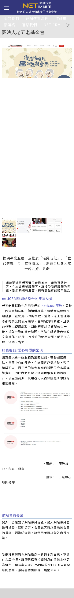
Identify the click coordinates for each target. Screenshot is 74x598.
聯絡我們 (29, 24)
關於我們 (11, 18)
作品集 (60, 18)
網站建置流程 (37, 18)
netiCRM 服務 (52, 305)
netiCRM (52, 24)
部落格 (9, 24)
